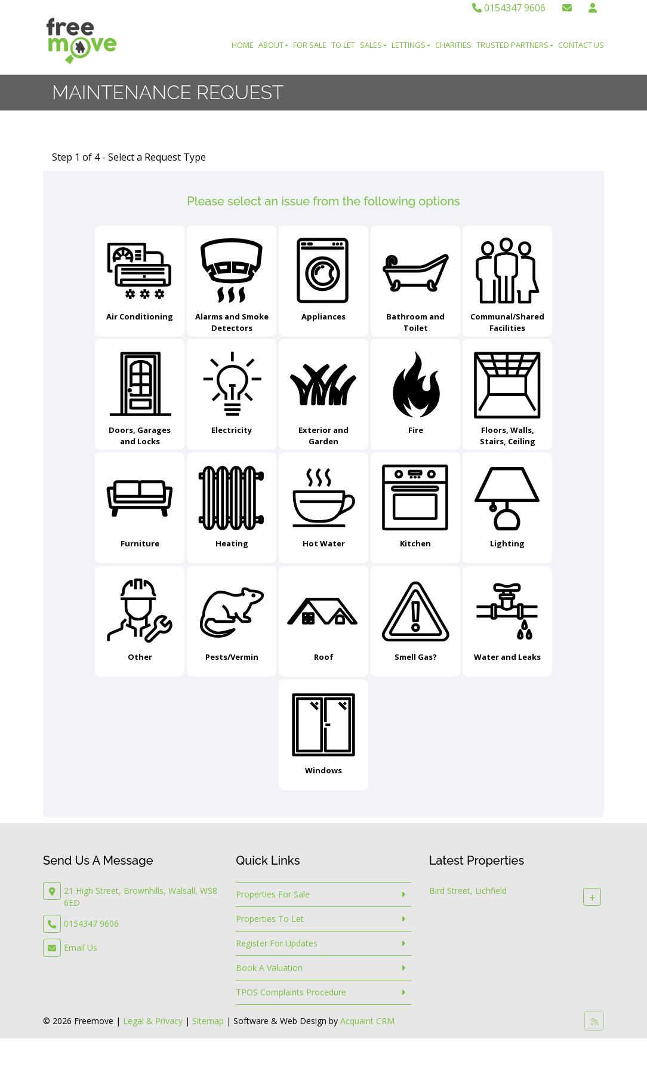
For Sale (309, 44)
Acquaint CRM (367, 1020)
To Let (343, 44)
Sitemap (208, 1020)
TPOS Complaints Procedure (291, 992)
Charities (453, 44)
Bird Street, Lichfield (468, 890)
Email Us (80, 947)
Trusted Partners (514, 44)
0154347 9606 (509, 7)
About (273, 44)
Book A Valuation (269, 967)
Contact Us (581, 44)
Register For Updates (277, 943)
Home (243, 44)
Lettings (411, 44)
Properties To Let (270, 918)
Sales (373, 44)
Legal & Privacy (153, 1020)
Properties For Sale (273, 894)
